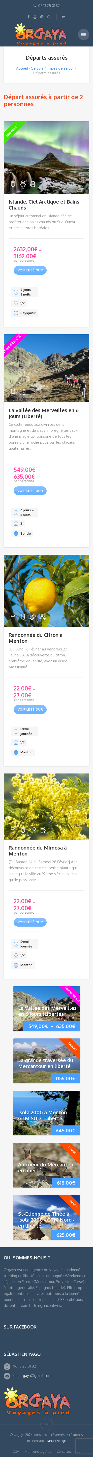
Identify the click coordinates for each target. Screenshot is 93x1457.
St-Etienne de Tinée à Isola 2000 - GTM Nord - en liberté (46, 1219)
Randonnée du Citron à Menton (35, 638)
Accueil (22, 68)
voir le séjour (30, 270)
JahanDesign (56, 1441)
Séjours (37, 68)
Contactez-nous (68, 1452)
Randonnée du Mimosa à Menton (38, 850)
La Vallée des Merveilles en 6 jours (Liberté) (44, 413)
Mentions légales (38, 1452)
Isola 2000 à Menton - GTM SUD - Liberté (44, 1115)
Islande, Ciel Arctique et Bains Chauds (44, 204)
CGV (16, 1452)
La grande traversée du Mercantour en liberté (45, 1063)
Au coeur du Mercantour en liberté (46, 1167)
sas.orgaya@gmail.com (32, 1375)
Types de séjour (60, 68)
